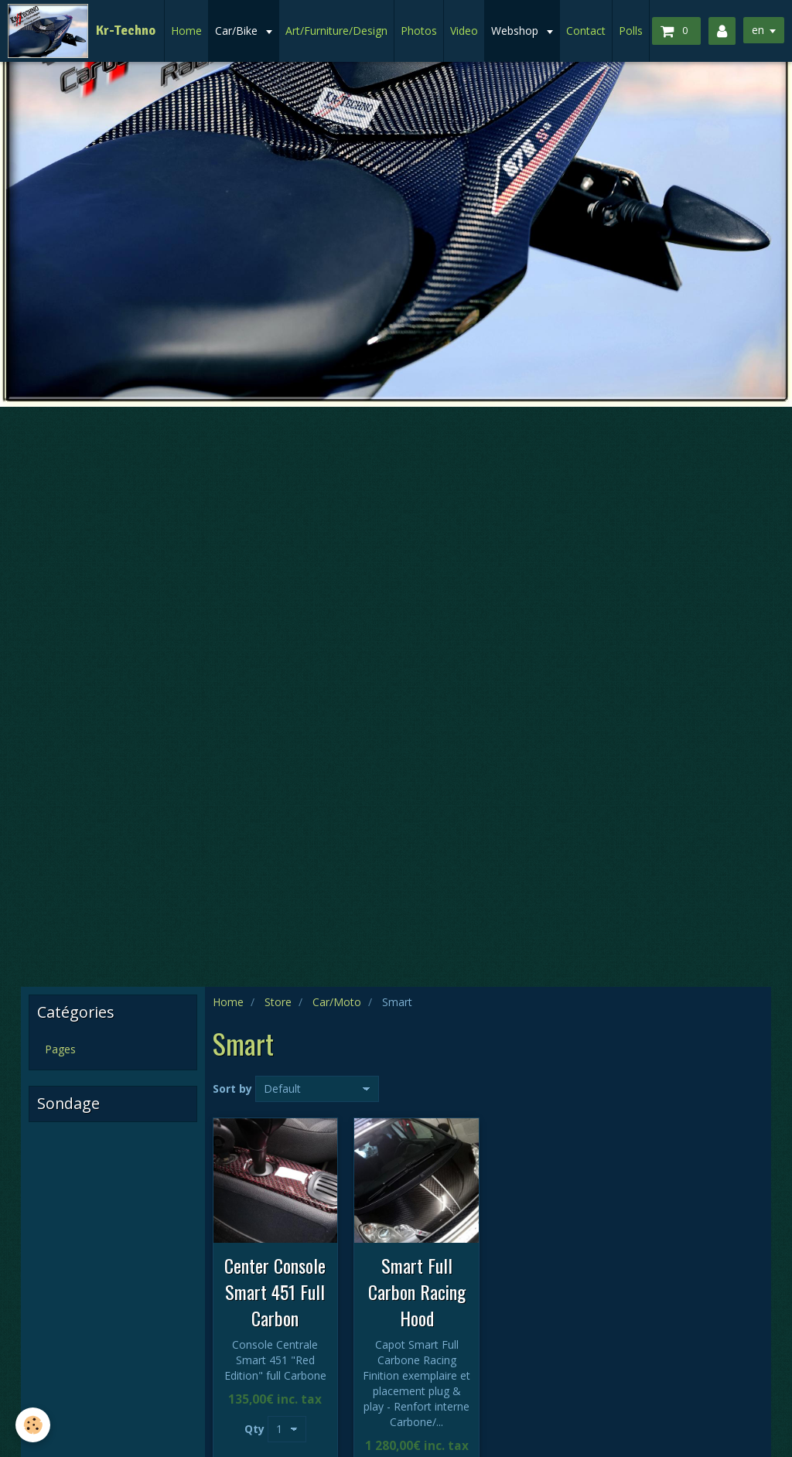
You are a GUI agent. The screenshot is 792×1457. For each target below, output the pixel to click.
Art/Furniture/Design (336, 30)
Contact (586, 30)
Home (186, 30)
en (758, 29)
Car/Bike (238, 30)
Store (278, 1002)
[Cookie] (32, 1425)
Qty (254, 1428)
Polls (631, 30)
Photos (419, 30)
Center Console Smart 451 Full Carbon (275, 1291)
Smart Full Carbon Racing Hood (417, 1291)
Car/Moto (336, 1002)
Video (464, 30)
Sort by (232, 1088)
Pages (60, 1049)
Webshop (516, 30)
